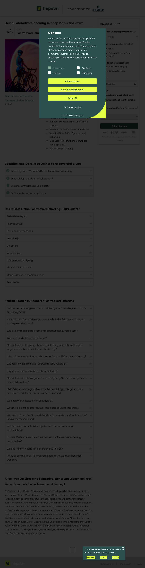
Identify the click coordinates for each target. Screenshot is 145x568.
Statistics (86, 68)
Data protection (76, 115)
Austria (104, 557)
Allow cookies (72, 81)
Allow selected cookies (72, 89)
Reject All (72, 98)
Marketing (87, 73)
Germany (91, 557)
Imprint (65, 115)
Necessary (58, 68)
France (116, 557)
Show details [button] (74, 107)
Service (56, 73)
